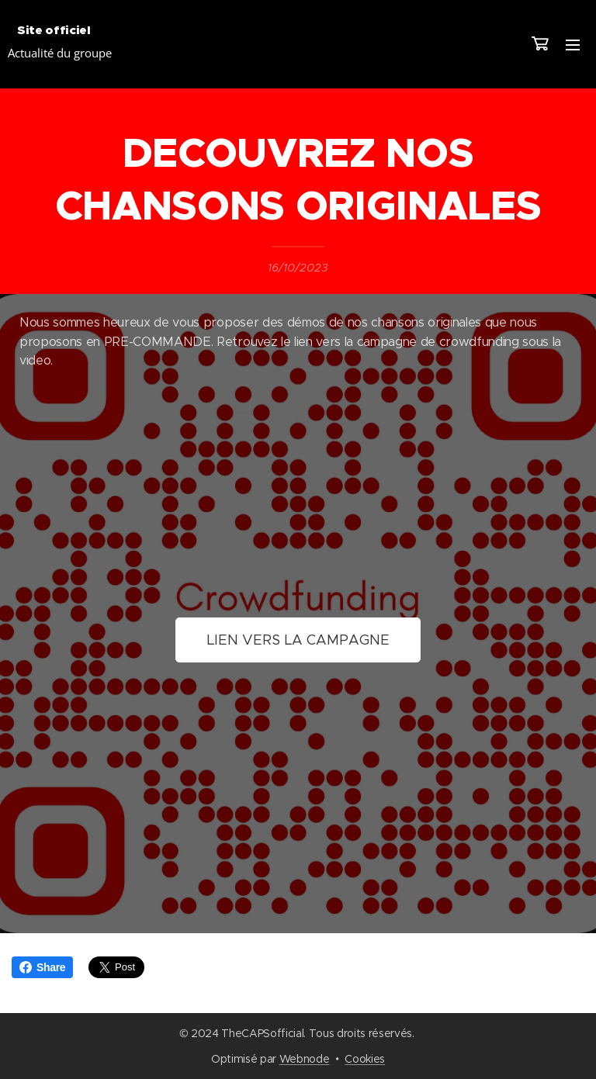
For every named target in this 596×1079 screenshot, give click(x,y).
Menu (573, 45)
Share (42, 967)
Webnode (304, 1059)
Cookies (365, 1059)
